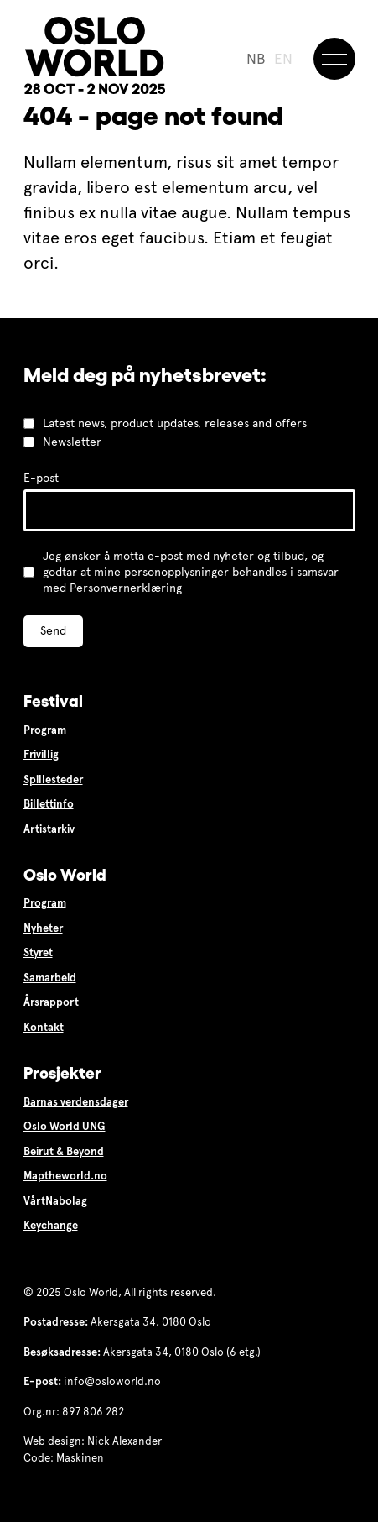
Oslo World (64, 875)
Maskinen (80, 1458)
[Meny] (334, 59)
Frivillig (41, 754)
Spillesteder (53, 780)
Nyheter (43, 928)
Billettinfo (48, 804)
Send (53, 631)
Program (44, 730)
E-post (41, 478)
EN (283, 59)
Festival (53, 701)
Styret (38, 953)
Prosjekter (62, 1073)
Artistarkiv (49, 829)
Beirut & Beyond (63, 1151)
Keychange (50, 1225)
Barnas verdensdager (75, 1102)
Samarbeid (49, 978)
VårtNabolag (55, 1201)
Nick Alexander (124, 1441)
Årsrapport (51, 1002)
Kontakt (43, 1027)
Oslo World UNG (64, 1126)
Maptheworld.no (65, 1176)
